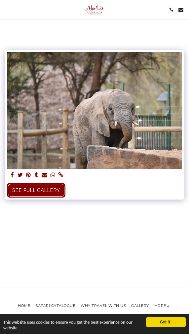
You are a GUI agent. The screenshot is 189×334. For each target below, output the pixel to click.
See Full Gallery (36, 190)
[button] (7, 9)
